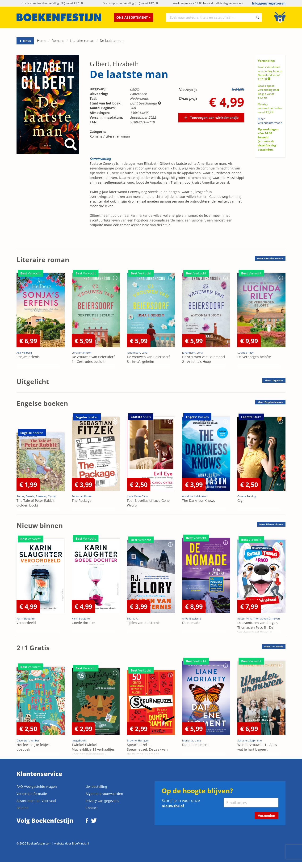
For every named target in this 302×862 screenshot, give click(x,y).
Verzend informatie (32, 793)
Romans (58, 40)
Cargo (134, 89)
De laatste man (112, 40)
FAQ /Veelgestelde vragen (37, 786)
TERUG (25, 41)
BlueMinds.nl (80, 843)
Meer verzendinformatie (270, 121)
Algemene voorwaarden (104, 793)
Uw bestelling (96, 786)
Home (41, 40)
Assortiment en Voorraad (36, 800)
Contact (92, 808)
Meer (270, 258)
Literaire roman (82, 40)
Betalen (23, 808)
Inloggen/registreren (268, 3)
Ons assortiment (133, 17)
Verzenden (266, 815)
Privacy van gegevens (102, 800)
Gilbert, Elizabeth (114, 64)
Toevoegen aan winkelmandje (214, 117)
